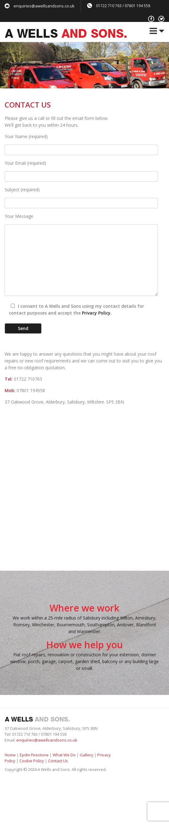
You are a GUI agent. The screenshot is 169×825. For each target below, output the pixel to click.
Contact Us (58, 761)
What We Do (64, 755)
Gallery (86, 755)
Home (10, 755)
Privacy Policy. (97, 313)
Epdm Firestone (34, 755)
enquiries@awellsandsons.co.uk (44, 6)
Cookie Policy (31, 761)
